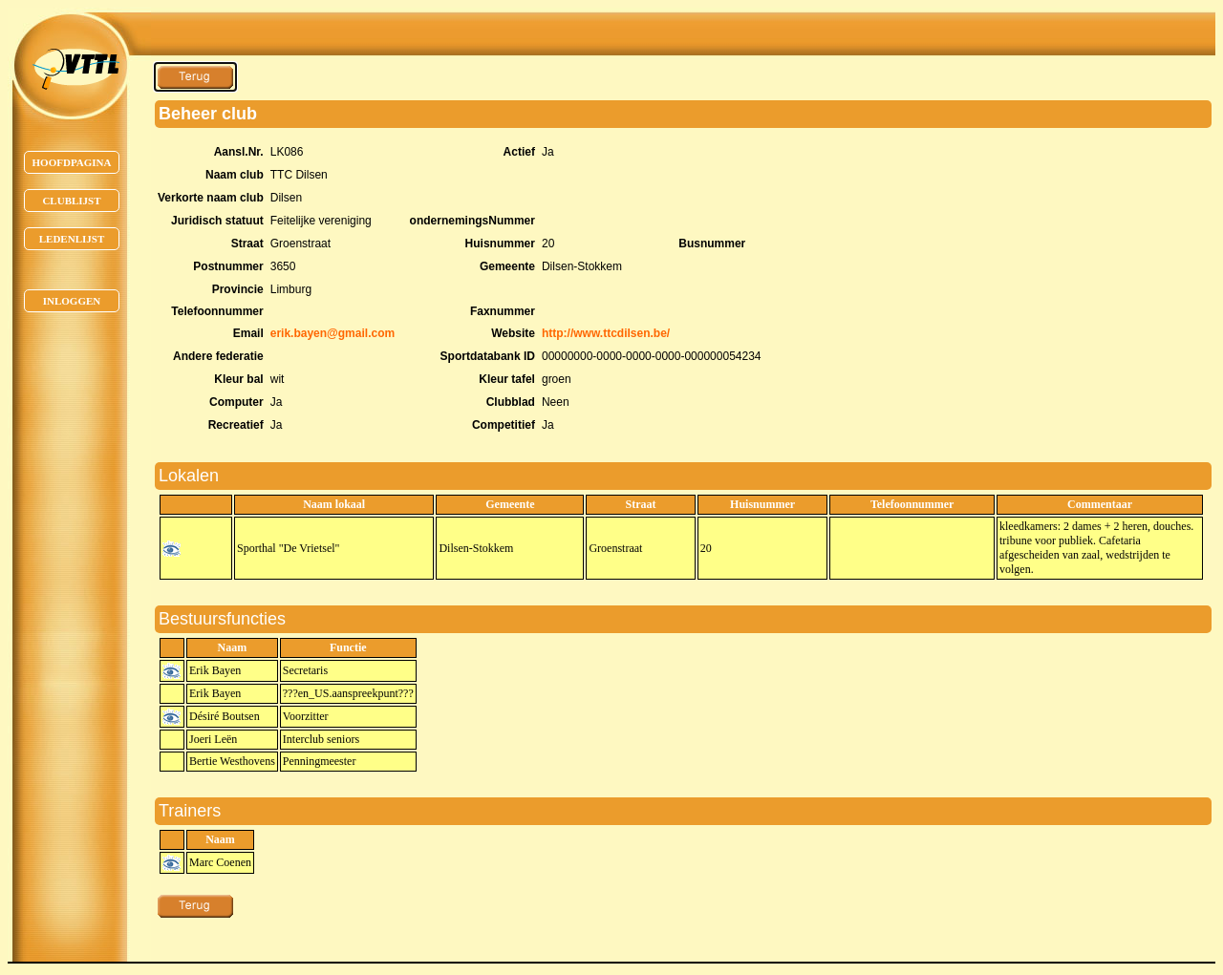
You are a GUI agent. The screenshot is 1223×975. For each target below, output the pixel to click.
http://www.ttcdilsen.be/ (606, 333)
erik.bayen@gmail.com (332, 333)
